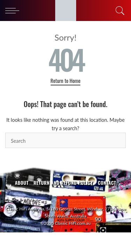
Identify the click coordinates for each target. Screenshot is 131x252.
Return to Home (66, 80)
